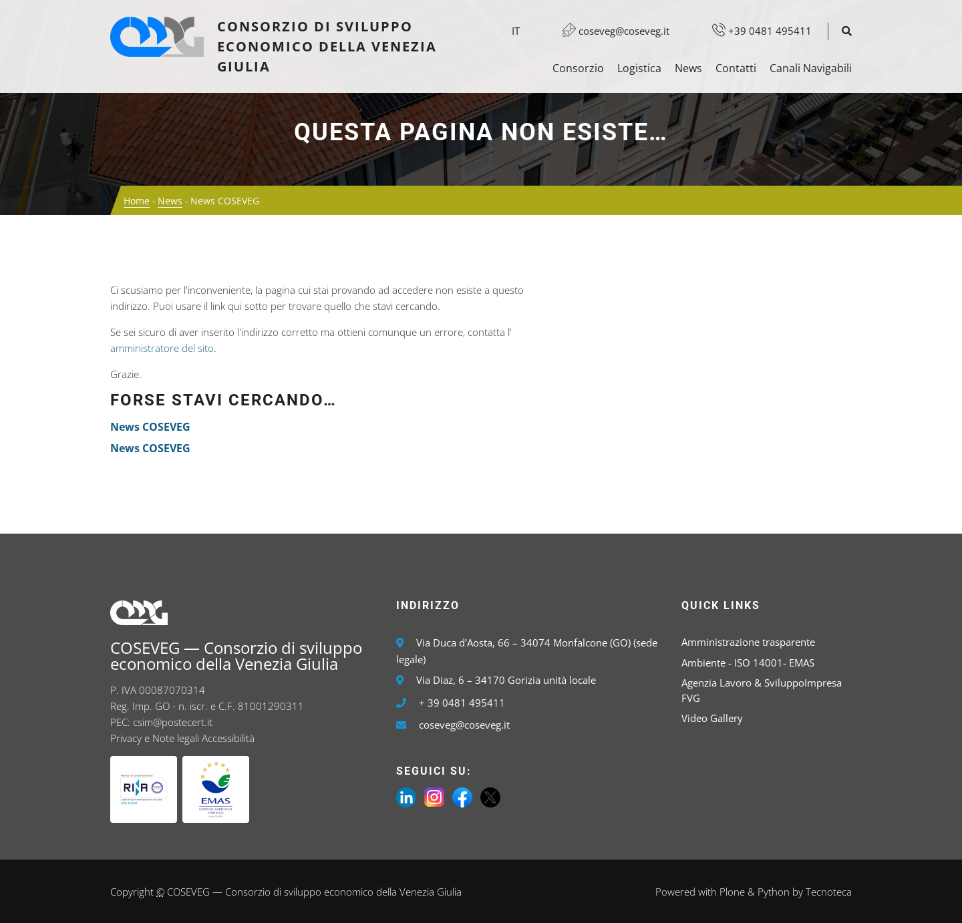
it (516, 30)
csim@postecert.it (172, 722)
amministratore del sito (162, 348)
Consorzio (578, 68)
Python (774, 891)
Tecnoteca (829, 891)
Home (137, 200)
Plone (732, 891)
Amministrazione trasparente (748, 642)
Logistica (639, 68)
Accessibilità (228, 738)
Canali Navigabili (811, 68)
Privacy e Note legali (154, 738)
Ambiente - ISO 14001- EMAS (747, 662)
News (688, 68)
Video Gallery (712, 718)
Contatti (735, 68)
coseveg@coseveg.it (609, 30)
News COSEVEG (150, 426)
